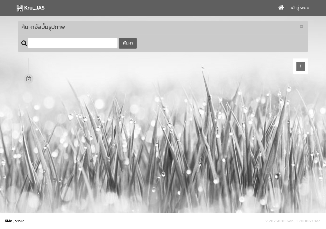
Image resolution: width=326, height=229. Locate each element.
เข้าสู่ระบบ (300, 7)
